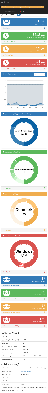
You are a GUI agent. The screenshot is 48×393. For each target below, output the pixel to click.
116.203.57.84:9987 (26, 371)
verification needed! (10, 11)
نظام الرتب (5, 2)
